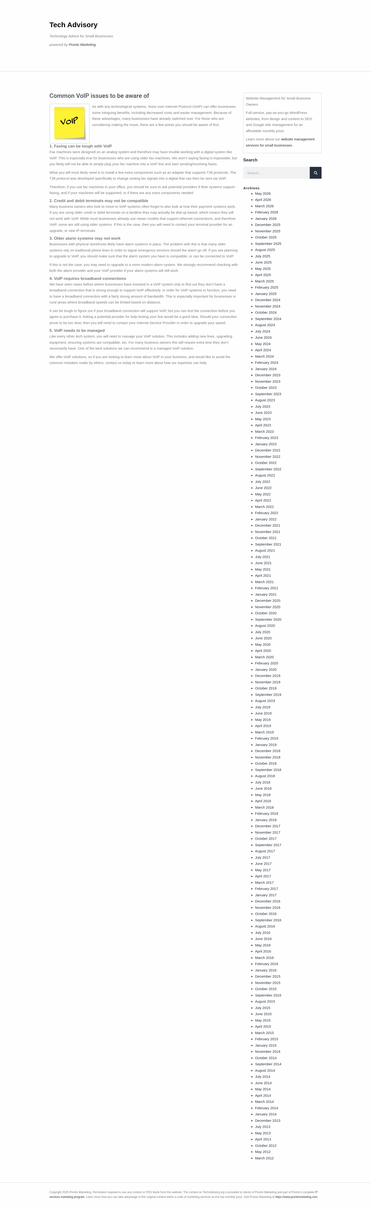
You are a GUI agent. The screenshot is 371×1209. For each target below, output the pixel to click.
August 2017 (265, 851)
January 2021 (266, 594)
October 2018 (266, 763)
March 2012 (264, 1158)
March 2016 (264, 958)
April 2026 (263, 200)
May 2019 (263, 720)
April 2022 (263, 500)
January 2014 (266, 1114)
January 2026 (266, 219)
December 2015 (267, 976)
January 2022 (266, 519)
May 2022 (263, 494)
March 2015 (264, 1033)
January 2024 (266, 369)
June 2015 (263, 1014)
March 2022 (264, 507)
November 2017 (267, 832)
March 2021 (264, 582)
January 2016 (266, 970)
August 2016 (265, 926)
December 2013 (267, 1120)
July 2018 (262, 782)
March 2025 (264, 281)
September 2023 (268, 394)
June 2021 (263, 563)
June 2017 (263, 864)
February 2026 (266, 212)
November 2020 (267, 607)
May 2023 (263, 419)
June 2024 (263, 337)
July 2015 (262, 1008)
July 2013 (262, 1127)
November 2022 (267, 457)
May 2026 (263, 193)
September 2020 (268, 619)
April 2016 (263, 951)
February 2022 (266, 513)
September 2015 (268, 995)
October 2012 (266, 1146)
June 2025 (263, 262)
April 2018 (263, 801)
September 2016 (268, 920)
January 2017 (266, 895)
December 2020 (267, 600)
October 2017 (266, 838)
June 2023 (263, 413)
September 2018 (268, 770)
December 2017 (267, 826)
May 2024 (263, 344)
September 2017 (268, 845)
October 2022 (266, 463)
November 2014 (267, 1051)
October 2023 (266, 388)
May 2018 (263, 795)
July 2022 (262, 482)
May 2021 (263, 569)
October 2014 (266, 1058)
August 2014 (265, 1070)
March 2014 (264, 1102)
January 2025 (266, 294)
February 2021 (266, 588)
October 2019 (266, 688)
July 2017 (262, 857)
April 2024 (263, 350)
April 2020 (263, 651)
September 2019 (268, 695)
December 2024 (267, 300)
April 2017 (263, 876)
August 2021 (265, 550)
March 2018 (264, 807)
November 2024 (267, 306)
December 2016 (267, 901)
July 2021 (262, 557)
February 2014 (266, 1108)
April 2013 (263, 1139)
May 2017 (263, 870)
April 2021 (263, 575)
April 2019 (263, 726)
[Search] (316, 173)
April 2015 (263, 1026)
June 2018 (263, 788)
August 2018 (265, 776)
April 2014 (263, 1095)
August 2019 (265, 701)
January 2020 (266, 669)
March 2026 (264, 206)
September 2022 (268, 469)
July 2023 (262, 406)
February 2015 (266, 1039)
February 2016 (266, 964)
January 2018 (266, 820)
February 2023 (266, 438)
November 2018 (267, 757)
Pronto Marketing (82, 45)
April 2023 (263, 425)
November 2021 (267, 532)
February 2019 (266, 738)
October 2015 (266, 989)
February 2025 (266, 287)
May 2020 (263, 644)
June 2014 (263, 1083)
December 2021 (267, 525)
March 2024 (264, 356)
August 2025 (265, 250)
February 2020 (266, 663)
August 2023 (265, 400)
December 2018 (267, 751)
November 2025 (267, 231)
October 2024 (266, 312)
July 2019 (262, 707)
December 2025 (267, 225)
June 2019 (263, 713)
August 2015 (265, 1001)
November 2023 (267, 381)
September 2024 (268, 319)
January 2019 (266, 745)
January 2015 (266, 1045)
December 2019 (267, 676)
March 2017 (264, 882)
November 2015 (267, 983)
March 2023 (264, 431)
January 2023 (266, 444)
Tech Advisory (73, 25)
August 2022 (265, 475)
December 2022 (267, 450)
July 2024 (262, 331)
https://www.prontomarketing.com (296, 1197)
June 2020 (263, 638)
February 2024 (266, 362)
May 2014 (263, 1089)
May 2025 (263, 269)
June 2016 (263, 939)
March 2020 (264, 657)
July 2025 (262, 256)
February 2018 (266, 813)
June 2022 (263, 488)
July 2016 (262, 933)
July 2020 (262, 632)
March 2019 (264, 732)
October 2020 (266, 613)
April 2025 (263, 275)
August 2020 (265, 626)
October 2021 (266, 538)
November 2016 (267, 908)
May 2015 (263, 1020)
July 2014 (262, 1077)
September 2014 (268, 1064)
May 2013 (263, 1133)
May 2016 (263, 945)
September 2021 (268, 544)
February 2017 (266, 889)
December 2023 (267, 375)
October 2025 (266, 237)
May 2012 (263, 1152)
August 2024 (265, 325)
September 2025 (268, 244)
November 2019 (267, 682)
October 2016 (266, 914)
